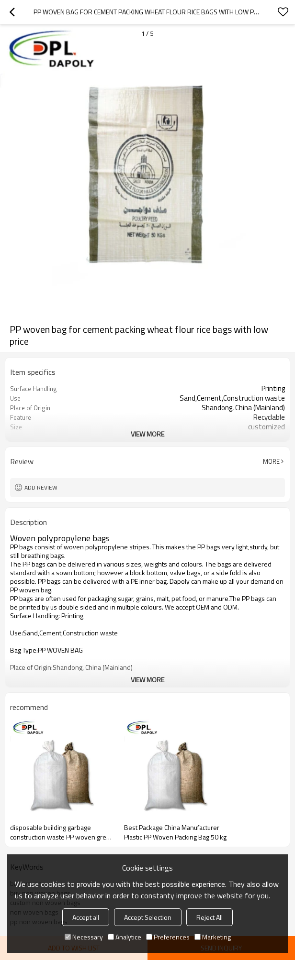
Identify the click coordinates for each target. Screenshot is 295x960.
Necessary (84, 937)
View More (147, 434)
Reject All (209, 917)
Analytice (124, 937)
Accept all (85, 917)
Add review (40, 487)
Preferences (168, 937)
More (271, 461)
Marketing (212, 937)
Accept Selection (147, 917)
